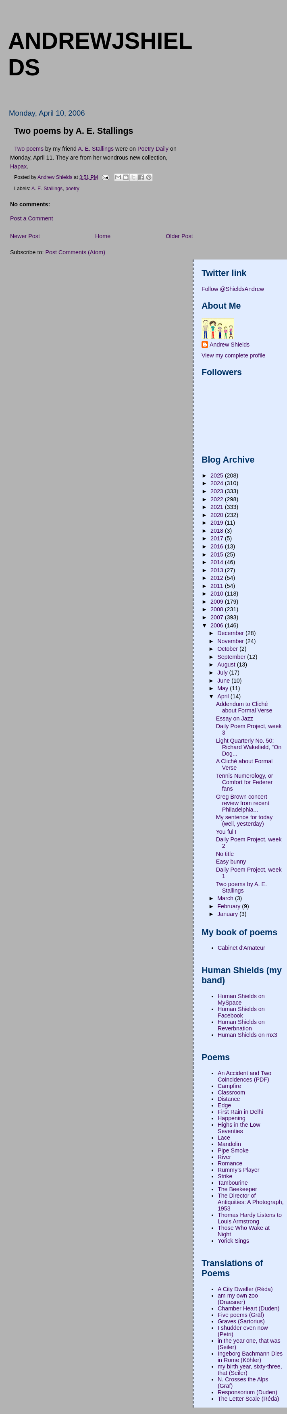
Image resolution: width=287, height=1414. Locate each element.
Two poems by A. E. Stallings (241, 887)
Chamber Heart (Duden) (248, 1308)
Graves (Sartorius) (241, 1321)
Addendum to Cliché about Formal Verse (244, 707)
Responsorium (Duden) (247, 1392)
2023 (217, 491)
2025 (217, 475)
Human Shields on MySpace (241, 999)
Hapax (18, 166)
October (228, 649)
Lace (224, 1137)
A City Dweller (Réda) (245, 1289)
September (232, 657)
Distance (229, 1099)
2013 (217, 570)
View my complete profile (234, 355)
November (231, 641)
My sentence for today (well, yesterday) (244, 820)
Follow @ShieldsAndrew (233, 289)
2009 (217, 601)
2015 (217, 554)
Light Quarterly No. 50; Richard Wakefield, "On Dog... (249, 747)
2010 (217, 593)
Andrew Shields (230, 344)
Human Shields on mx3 (247, 1035)
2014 (217, 562)
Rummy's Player (239, 1170)
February (229, 906)
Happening (231, 1118)
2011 (217, 586)
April (224, 696)
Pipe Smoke (233, 1150)
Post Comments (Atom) (75, 252)
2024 (217, 483)
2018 (217, 530)
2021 (217, 507)
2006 (217, 625)
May (223, 688)
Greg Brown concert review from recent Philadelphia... (243, 803)
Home (102, 236)
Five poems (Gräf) (241, 1315)
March (226, 898)
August (227, 664)
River (224, 1157)
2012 (217, 578)
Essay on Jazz (234, 718)
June (224, 680)
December (231, 633)
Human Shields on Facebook (241, 1012)
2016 (217, 546)
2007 (217, 617)
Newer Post (25, 236)
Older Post (179, 236)
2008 (217, 609)
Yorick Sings (233, 1241)
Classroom (231, 1092)
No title (225, 854)
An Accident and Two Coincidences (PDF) (244, 1076)
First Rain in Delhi (240, 1112)
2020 (217, 515)
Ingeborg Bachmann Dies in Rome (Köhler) (250, 1356)
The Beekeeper (237, 1189)
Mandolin (229, 1144)
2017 (217, 538)
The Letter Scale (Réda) (248, 1398)
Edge (224, 1105)
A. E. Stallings (96, 148)
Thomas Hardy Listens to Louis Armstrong (250, 1218)
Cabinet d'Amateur (241, 948)
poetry (72, 188)
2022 (217, 499)
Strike (225, 1176)
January (228, 914)
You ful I (226, 831)
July (223, 672)
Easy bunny (231, 861)
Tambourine (233, 1182)
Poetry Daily (152, 148)
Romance (230, 1163)
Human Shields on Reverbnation (241, 1025)
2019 (217, 522)
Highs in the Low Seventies (239, 1127)
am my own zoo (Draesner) (238, 1298)
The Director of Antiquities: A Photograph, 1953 (251, 1202)
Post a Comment (31, 218)
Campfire (229, 1086)
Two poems (29, 148)
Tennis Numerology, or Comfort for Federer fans (244, 782)
